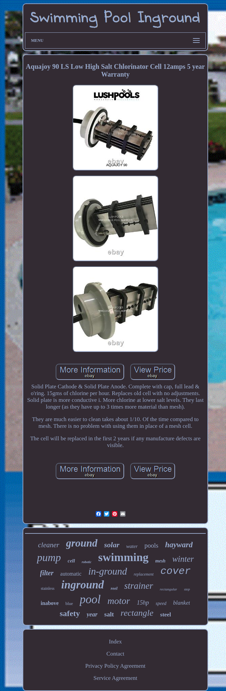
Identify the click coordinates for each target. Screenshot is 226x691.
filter (47, 573)
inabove (50, 603)
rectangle (137, 613)
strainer (138, 586)
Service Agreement (115, 678)
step (187, 589)
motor (119, 601)
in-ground (107, 571)
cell (71, 560)
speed (161, 603)
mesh (160, 560)
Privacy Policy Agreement (115, 666)
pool (90, 599)
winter (183, 558)
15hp (143, 602)
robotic (86, 562)
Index (115, 641)
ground (81, 543)
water (132, 546)
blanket (181, 603)
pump (49, 557)
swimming (123, 557)
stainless (48, 588)
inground (82, 585)
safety (70, 613)
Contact (115, 654)
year (92, 614)
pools (151, 545)
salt (109, 614)
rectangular (168, 589)
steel (165, 614)
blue (69, 603)
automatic (71, 574)
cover (175, 571)
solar (111, 545)
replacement (144, 574)
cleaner (48, 545)
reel (114, 588)
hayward (179, 545)
